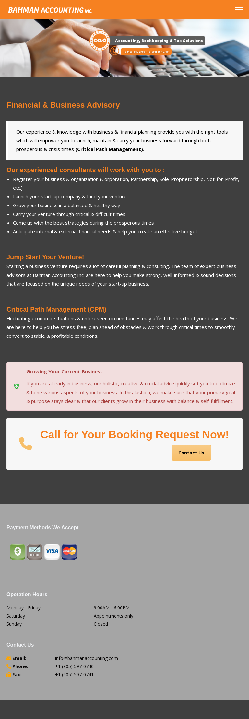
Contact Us (191, 453)
